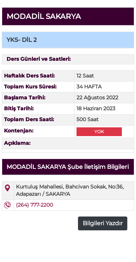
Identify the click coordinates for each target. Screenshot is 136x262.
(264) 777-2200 (34, 205)
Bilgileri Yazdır (103, 223)
